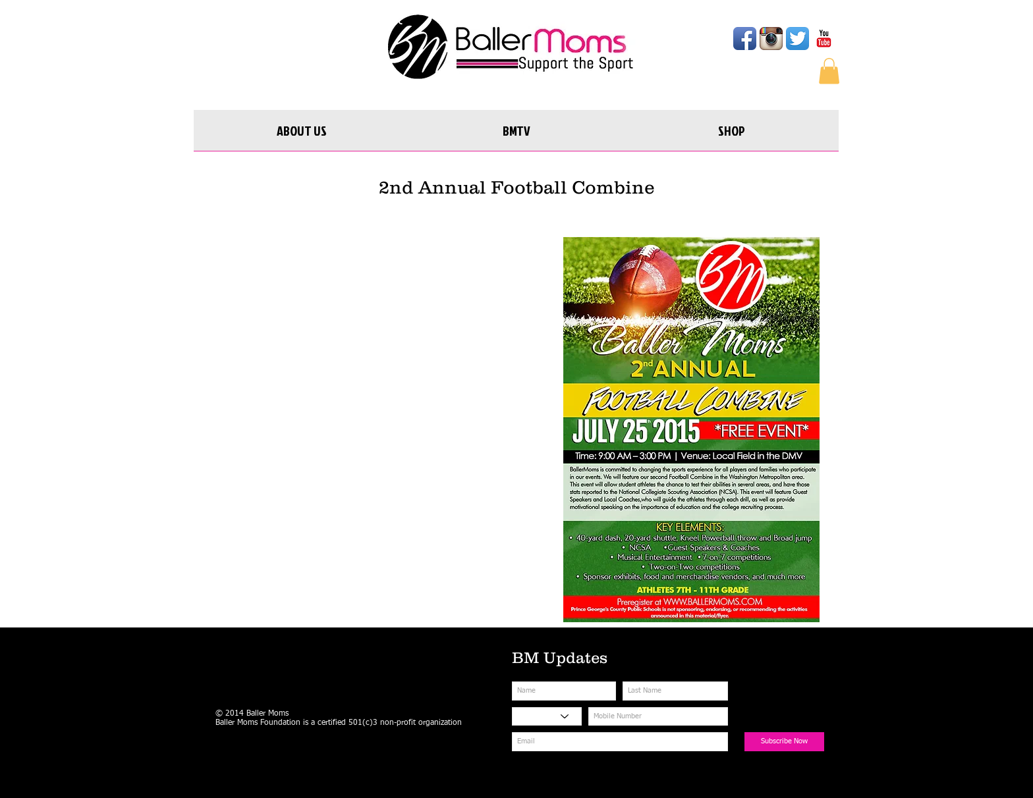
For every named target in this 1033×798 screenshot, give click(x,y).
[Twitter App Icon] (797, 38)
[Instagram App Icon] (771, 38)
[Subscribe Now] (784, 741)
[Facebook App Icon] (744, 38)
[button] (829, 71)
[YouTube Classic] (823, 38)
